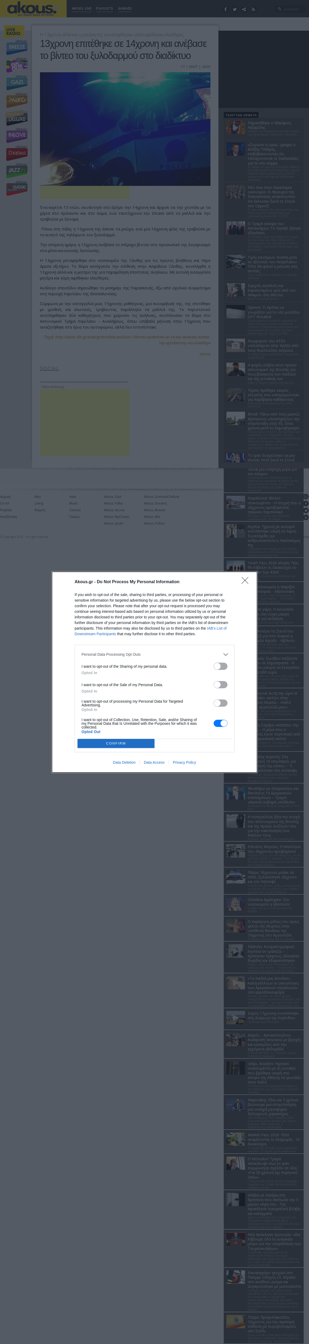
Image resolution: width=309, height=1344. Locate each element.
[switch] (220, 666)
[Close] (247, 582)
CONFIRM (116, 743)
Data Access (154, 762)
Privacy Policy (184, 762)
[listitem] (154, 654)
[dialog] (154, 672)
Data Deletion (124, 762)
